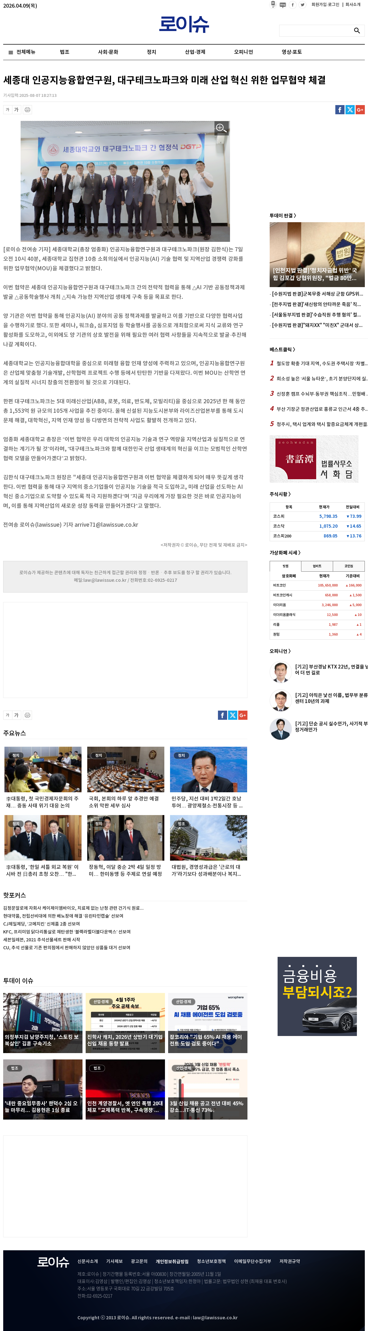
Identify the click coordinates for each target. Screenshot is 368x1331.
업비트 (317, 566)
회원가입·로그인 (326, 4)
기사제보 (114, 1261)
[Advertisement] (66, 649)
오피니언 (243, 52)
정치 (151, 52)
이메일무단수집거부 (252, 1261)
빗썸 (285, 566)
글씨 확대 (16, 109)
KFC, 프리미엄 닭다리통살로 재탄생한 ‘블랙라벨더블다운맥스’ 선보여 (67, 932)
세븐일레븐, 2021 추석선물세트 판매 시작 (41, 940)
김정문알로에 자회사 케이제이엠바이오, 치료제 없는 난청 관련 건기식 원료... (73, 908)
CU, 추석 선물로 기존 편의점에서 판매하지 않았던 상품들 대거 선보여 (66, 948)
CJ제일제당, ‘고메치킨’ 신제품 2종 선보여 (41, 924)
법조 (64, 52)
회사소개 (351, 4)
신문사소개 (87, 1261)
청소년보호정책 (211, 1261)
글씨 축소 (7, 109)
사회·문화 (108, 52)
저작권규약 (289, 1261)
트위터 (350, 109)
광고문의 (139, 1261)
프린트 (27, 109)
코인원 (349, 566)
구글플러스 (360, 109)
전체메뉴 (26, 52)
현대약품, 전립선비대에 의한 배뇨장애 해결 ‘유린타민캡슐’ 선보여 (63, 916)
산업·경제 (195, 52)
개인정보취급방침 (172, 1262)
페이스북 (340, 109)
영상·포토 (292, 52)
